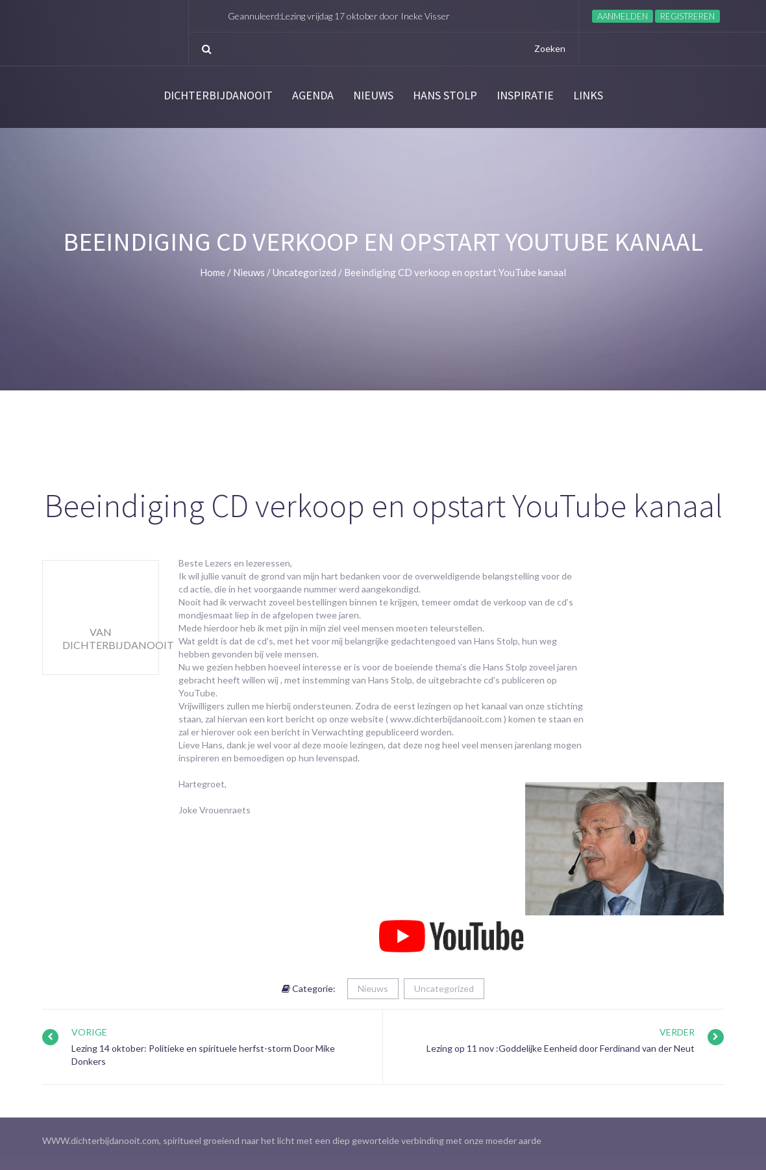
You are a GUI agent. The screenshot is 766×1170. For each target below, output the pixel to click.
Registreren (687, 16)
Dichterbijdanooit (218, 95)
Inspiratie (525, 95)
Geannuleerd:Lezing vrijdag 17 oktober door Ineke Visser (339, 15)
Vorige (89, 1031)
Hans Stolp (445, 95)
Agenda (313, 95)
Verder (677, 1031)
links (588, 95)
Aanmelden (622, 16)
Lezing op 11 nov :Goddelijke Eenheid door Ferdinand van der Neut (560, 1048)
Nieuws (373, 95)
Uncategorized (444, 988)
